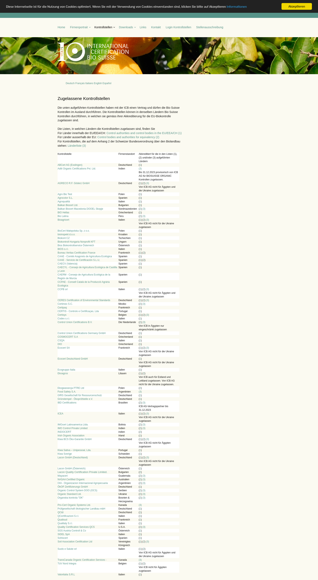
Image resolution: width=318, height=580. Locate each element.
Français (80, 83)
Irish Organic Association (71, 435)
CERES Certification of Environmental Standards (84, 300)
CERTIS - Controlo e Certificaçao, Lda (78, 311)
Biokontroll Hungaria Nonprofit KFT (76, 241)
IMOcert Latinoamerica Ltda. (73, 424)
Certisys (62, 314)
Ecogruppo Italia (66, 369)
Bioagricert (63, 219)
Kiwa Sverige (65, 453)
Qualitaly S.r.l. (65, 523)
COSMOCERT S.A (68, 336)
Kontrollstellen (103, 27)
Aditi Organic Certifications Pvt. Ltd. (77, 168)
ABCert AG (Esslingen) (70, 165)
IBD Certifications (67, 402)
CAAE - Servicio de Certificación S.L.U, (79, 260)
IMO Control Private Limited (72, 428)
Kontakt (156, 27)
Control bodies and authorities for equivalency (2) (128, 137)
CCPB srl (63, 289)
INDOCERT (64, 431)
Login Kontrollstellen (178, 27)
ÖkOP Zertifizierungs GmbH (73, 486)
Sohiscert (63, 538)
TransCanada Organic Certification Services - (82, 559)
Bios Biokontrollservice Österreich (76, 245)
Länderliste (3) (77, 145)
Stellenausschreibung (209, 27)
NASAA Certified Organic (71, 479)
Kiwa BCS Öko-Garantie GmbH (74, 439)
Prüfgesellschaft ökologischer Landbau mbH (81, 508)
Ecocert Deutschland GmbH (73, 358)
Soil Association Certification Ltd (75, 541)
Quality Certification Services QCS (76, 527)
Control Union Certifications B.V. (75, 322)
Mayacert (63, 475)
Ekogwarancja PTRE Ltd (71, 388)
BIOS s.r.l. (63, 249)
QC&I (60, 512)
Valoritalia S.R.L (66, 574)
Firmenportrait (79, 27)
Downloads (126, 27)
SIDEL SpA (64, 534)
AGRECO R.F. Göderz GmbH (73, 183)
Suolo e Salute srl (67, 548)
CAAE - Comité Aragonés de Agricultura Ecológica (85, 256)
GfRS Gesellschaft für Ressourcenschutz (80, 395)
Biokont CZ (64, 238)
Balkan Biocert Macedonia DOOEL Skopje (80, 208)
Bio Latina (63, 216)
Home (61, 27)
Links (143, 27)
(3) (140, 168)
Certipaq (62, 307)
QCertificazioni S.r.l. (68, 516)
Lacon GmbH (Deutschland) (73, 457)
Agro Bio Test (65, 194)
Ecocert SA (64, 347)
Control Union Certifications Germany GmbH (82, 333)
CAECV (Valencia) (67, 263)
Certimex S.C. (65, 303)
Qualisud (62, 519)
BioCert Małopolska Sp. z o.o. (74, 230)
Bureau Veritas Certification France (76, 252)
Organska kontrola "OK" (70, 497)
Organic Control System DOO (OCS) (77, 490)
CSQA (61, 340)
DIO (60, 344)
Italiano (89, 83)
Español (106, 83)
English (98, 83)
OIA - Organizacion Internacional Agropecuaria (83, 483)
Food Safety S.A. (67, 391)
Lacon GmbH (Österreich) (71, 468)
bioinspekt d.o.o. (66, 234)
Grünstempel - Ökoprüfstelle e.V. (75, 399)
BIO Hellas (63, 212)
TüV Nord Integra (67, 563)
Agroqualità (64, 201)
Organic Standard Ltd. (69, 494)
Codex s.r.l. (64, 318)
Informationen (237, 6)
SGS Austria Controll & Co (72, 530)
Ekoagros (63, 373)
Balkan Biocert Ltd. (68, 205)
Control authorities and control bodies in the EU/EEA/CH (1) (144, 132)
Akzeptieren (296, 6)
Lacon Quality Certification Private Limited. (82, 472)
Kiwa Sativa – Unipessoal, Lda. (74, 450)
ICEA (60, 413)
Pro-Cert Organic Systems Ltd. (74, 505)
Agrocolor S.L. (65, 197)
